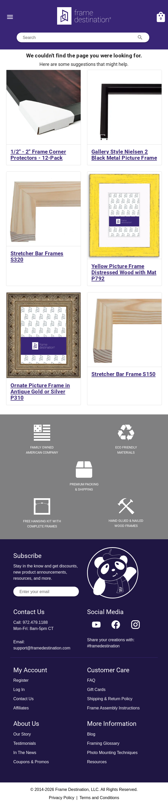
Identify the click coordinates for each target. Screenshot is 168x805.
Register (21, 680)
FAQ (91, 680)
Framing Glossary (103, 743)
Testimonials (24, 743)
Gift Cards (96, 689)
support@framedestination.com (41, 648)
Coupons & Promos (31, 762)
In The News (24, 752)
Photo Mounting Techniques (112, 752)
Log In (19, 689)
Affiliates (21, 708)
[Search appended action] (140, 37)
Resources (97, 762)
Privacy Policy (62, 798)
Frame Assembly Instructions (113, 708)
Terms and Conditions (99, 798)
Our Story (22, 734)
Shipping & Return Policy (109, 699)
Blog (91, 734)
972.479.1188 (35, 622)
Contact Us (23, 699)
